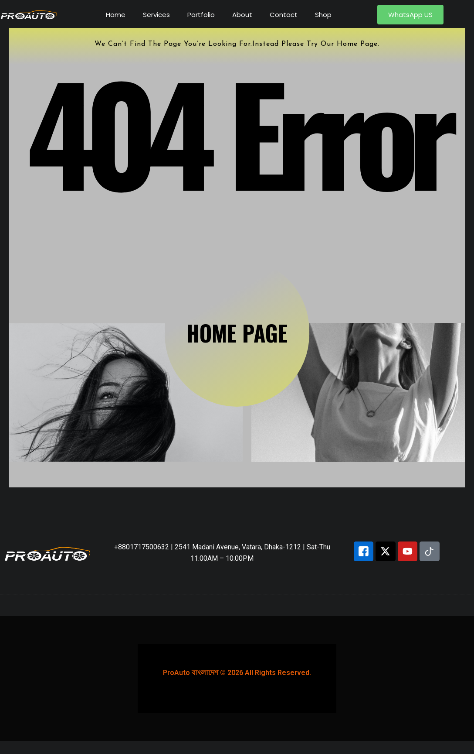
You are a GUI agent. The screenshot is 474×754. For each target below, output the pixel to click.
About (242, 14)
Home (115, 14)
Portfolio (201, 14)
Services (156, 14)
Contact (284, 14)
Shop (323, 14)
